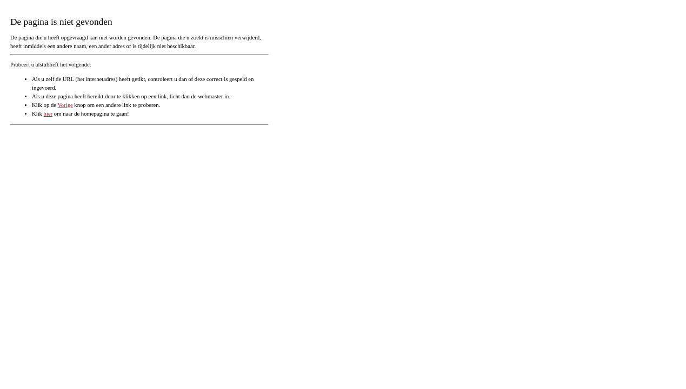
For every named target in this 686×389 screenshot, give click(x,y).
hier (48, 114)
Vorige (64, 105)
